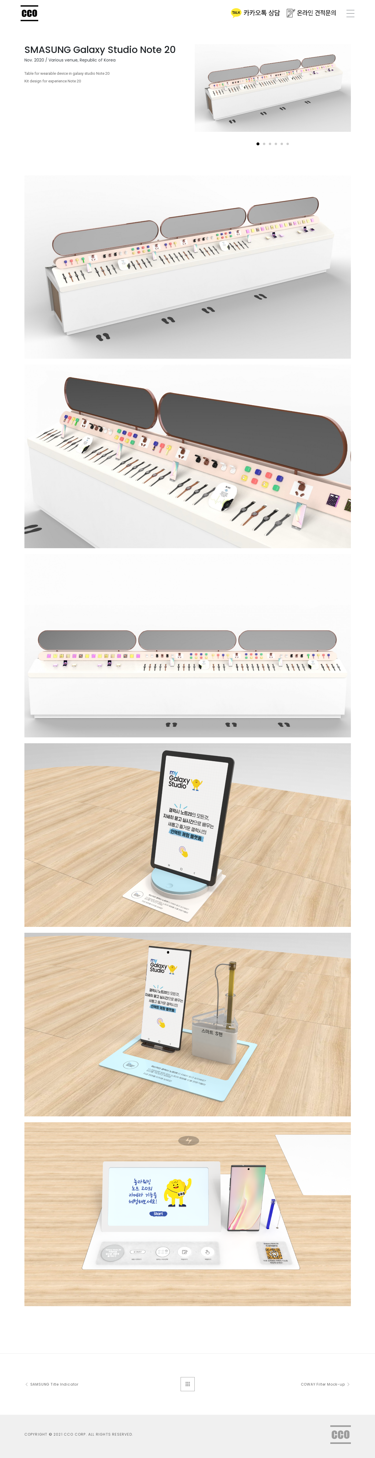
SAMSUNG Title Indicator (51, 1384)
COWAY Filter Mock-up (326, 1384)
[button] (257, 143)
